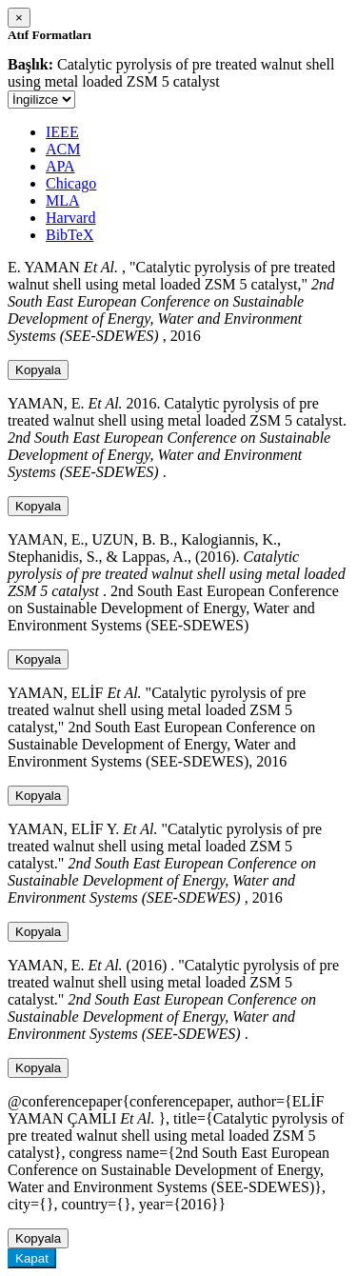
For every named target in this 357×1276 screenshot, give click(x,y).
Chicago (71, 183)
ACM (63, 149)
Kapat (32, 1258)
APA (60, 166)
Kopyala (38, 370)
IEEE (62, 132)
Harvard (70, 217)
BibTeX (69, 235)
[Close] (19, 18)
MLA (63, 200)
